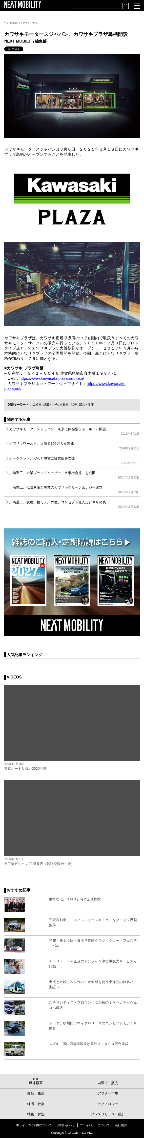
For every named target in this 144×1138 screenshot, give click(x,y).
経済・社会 (50, 404)
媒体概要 (36, 1083)
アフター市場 (108, 1093)
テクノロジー (108, 1104)
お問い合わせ (66, 1125)
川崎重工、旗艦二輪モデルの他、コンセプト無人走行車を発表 (74, 504)
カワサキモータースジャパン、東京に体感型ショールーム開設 (74, 431)
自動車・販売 (68, 404)
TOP (36, 1079)
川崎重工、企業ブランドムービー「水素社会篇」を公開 (74, 475)
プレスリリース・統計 (108, 1114)
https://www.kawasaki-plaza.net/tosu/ (52, 378)
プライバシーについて (95, 1125)
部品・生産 (86, 404)
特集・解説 (35, 1114)
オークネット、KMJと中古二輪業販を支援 (74, 460)
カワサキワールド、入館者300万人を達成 (74, 446)
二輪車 (37, 404)
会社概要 (121, 1125)
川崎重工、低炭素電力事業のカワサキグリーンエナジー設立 (74, 489)
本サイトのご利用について (34, 1125)
